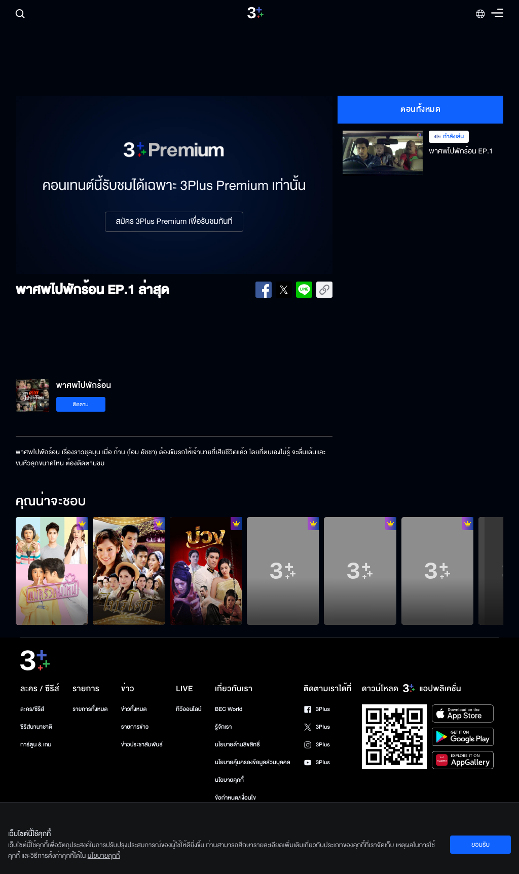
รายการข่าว (135, 727)
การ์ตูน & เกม (36, 744)
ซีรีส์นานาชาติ (36, 727)
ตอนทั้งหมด (420, 109)
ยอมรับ (480, 845)
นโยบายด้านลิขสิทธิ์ (237, 744)
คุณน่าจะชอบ (51, 502)
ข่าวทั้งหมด (134, 709)
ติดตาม (81, 404)
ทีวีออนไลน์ (188, 709)
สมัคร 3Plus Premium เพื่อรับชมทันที (174, 222)
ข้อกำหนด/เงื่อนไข (235, 798)
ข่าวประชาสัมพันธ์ (142, 744)
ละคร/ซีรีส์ (32, 709)
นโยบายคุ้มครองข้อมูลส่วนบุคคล (252, 762)
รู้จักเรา (223, 727)
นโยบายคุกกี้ (229, 780)
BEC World (228, 709)
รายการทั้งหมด (89, 709)
